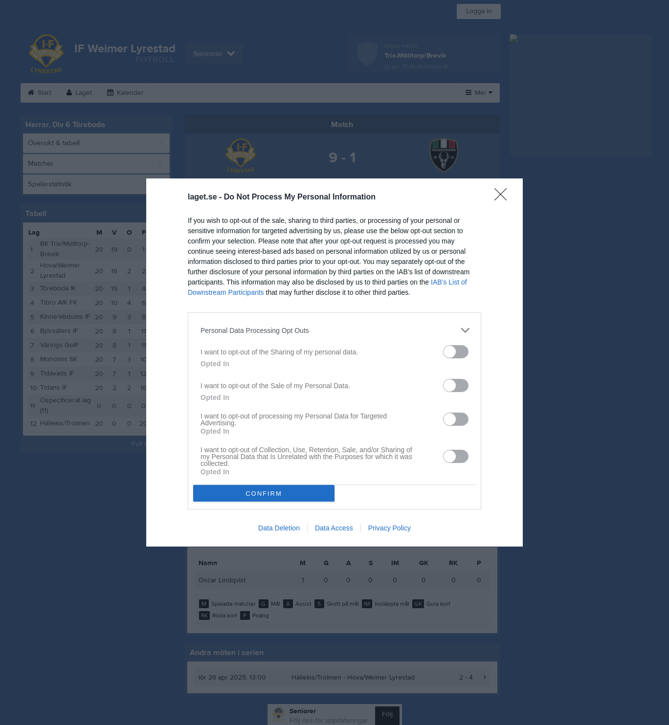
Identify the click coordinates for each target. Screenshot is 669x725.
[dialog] (334, 362)
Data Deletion (279, 528)
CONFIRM (263, 493)
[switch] (455, 351)
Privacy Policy (389, 528)
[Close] (503, 197)
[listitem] (334, 330)
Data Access (334, 528)
